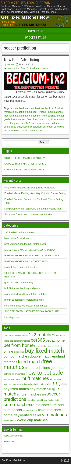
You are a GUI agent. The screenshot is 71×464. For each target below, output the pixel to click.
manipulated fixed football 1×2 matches (25, 294)
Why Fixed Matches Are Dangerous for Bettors (29, 187)
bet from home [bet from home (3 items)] (19, 345)
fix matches (25, 115)
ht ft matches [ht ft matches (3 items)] (35, 378)
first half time (11, 115)
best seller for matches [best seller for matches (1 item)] (20, 341)
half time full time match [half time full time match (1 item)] (14, 374)
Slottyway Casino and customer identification (28, 214)
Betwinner (9, 441)
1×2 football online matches (19, 232)
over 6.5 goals (12, 123)
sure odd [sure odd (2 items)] (57, 405)
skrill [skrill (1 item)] (44, 395)
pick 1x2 (25, 123)
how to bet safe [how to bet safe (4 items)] (44, 372)
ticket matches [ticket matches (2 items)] (49, 410)
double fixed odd (28, 111)
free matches (18, 119)
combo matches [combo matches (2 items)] (16, 356)
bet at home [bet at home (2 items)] (55, 340)
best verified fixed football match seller (28, 68)
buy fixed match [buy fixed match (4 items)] (44, 350)
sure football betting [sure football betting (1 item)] (52, 400)
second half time (51, 123)
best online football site (16, 238)
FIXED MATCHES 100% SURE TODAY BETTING (31, 255)
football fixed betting (44, 115)
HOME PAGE (35, 31)
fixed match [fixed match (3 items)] (30, 361)
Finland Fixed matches (50, 111)
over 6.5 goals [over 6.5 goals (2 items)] (55, 384)
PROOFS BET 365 (35, 37)
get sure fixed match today (18, 282)
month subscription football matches (24, 299)
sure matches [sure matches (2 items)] (38, 405)
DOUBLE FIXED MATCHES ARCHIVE (25, 158)
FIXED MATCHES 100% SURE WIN (25, 3)
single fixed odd (12, 126)
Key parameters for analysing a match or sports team (33, 208)
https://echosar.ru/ (13, 435)
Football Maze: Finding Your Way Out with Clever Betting (35, 193)
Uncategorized (12, 317)
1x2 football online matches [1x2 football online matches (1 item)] (16, 335)
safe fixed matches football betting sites (25, 305)
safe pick (36, 123)
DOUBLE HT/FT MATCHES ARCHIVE (25, 163)
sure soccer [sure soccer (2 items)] (13, 410)
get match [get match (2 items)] (58, 368)
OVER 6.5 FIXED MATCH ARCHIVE (24, 169)
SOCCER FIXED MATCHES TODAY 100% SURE (31, 311)
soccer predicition (32, 126)
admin (10, 64)
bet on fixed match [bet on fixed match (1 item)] (42, 346)
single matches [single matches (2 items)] (29, 394)
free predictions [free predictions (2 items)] (37, 368)
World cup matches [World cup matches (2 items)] (32, 420)
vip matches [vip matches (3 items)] (54, 414)
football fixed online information (21, 267)
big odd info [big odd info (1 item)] (19, 352)
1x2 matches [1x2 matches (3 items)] (42, 334)
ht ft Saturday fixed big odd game (22, 288)
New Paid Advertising (21, 59)
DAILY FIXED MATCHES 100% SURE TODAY (29, 249)
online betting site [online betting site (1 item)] (36, 384)
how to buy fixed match (51, 119)
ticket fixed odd (12, 130)
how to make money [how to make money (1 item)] (13, 379)
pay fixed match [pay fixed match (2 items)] (16, 389)
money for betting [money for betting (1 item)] (19, 384)
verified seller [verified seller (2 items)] (30, 415)
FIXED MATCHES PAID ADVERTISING (26, 261)
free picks (32, 119)
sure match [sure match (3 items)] (15, 404)
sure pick (59, 126)
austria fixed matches (22, 108)
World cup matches (32, 130)
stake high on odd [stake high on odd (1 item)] (35, 400)
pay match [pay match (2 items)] (38, 389)
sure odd (48, 126)
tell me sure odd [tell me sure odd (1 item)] (30, 410)
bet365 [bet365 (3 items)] (38, 340)
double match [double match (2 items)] (40, 356)
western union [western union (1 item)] (10, 420)
